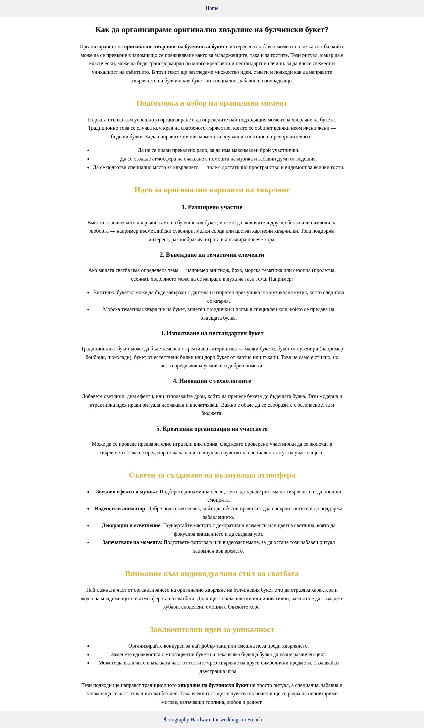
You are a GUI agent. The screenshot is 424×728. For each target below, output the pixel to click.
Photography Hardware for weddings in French (212, 719)
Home (211, 8)
